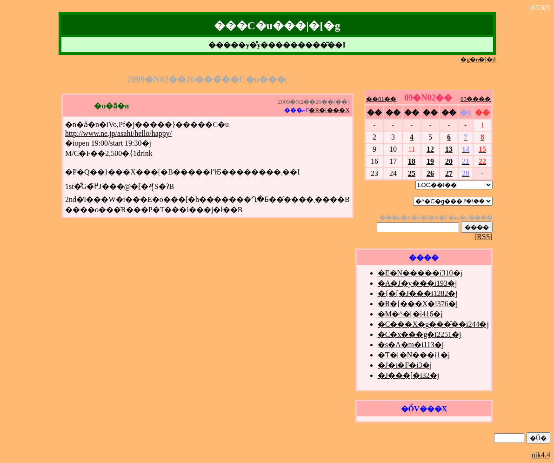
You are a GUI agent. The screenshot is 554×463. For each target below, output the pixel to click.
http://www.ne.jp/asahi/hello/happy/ (118, 133)
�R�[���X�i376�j (418, 304)
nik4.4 (541, 455)
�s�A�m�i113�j (411, 345)
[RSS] (483, 237)
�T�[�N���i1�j (414, 355)
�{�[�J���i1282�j (418, 293)
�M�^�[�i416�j (410, 314)
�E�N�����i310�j (420, 273)
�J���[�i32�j (408, 375)
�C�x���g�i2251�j (419, 334)
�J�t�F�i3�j (405, 365)
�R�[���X (329, 110)
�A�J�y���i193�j (417, 283)
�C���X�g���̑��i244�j (433, 324)
